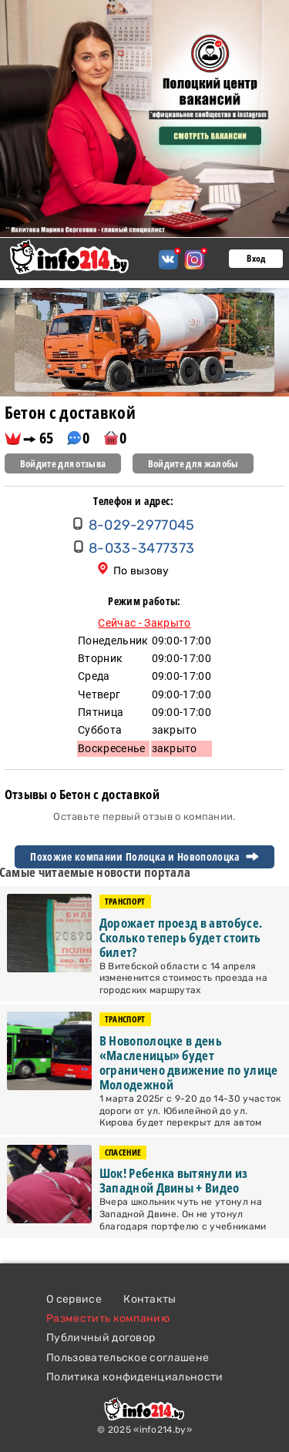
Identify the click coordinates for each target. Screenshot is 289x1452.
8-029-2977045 (142, 525)
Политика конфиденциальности (134, 1376)
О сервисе (74, 1299)
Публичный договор (100, 1337)
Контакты (149, 1299)
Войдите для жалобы (193, 463)
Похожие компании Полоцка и (144, 857)
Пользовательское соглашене (127, 1357)
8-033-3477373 (141, 548)
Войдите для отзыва (63, 463)
